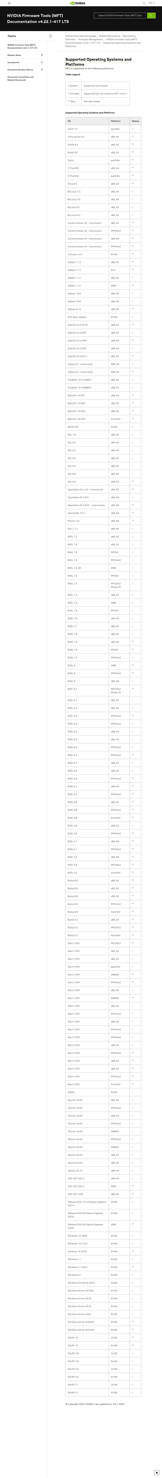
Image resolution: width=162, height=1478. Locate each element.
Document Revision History (20, 69)
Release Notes (14, 55)
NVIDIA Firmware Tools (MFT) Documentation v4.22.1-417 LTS (22, 46)
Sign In (152, 2)
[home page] (77, 3)
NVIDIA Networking (109, 35)
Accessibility (93, 1465)
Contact (140, 1465)
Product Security (127, 1465)
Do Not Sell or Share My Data (55, 1465)
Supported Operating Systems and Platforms (98, 62)
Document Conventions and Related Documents (20, 78)
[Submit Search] (151, 15)
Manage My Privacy (30, 1465)
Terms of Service (78, 1465)
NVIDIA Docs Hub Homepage (80, 35)
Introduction (13, 62)
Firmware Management (90, 39)
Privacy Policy (13, 1465)
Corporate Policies (109, 1465)
